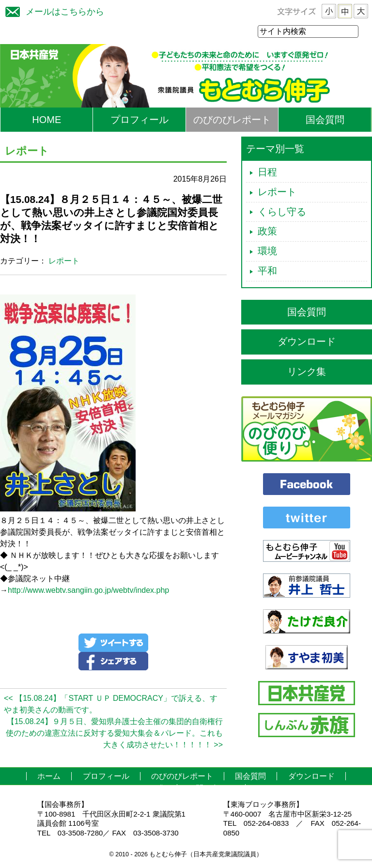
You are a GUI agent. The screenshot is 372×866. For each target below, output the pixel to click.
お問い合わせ (211, 789)
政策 (267, 231)
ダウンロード (307, 342)
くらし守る (282, 212)
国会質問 (325, 120)
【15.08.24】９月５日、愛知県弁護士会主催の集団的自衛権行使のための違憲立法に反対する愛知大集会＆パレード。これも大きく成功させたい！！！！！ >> (114, 733)
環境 (267, 251)
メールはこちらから (52, 10)
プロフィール (139, 120)
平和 (267, 271)
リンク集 (306, 372)
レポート (63, 261)
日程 (267, 172)
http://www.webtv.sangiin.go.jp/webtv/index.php (88, 591)
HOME (46, 120)
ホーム (49, 777)
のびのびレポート (232, 120)
